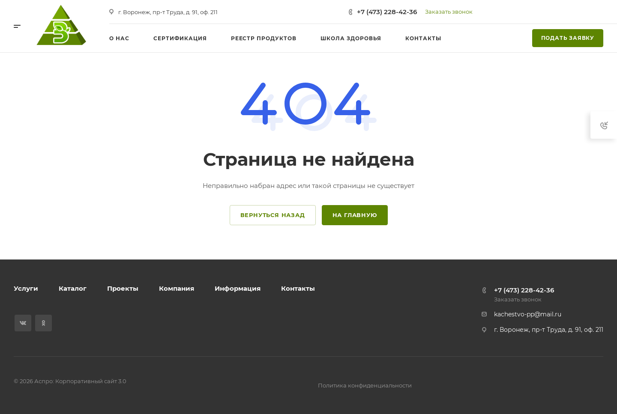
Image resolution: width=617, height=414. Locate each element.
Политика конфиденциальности (365, 385)
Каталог (73, 288)
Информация (238, 288)
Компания (176, 288)
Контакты (298, 288)
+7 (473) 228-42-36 (387, 12)
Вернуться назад (272, 214)
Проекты (122, 288)
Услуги (26, 288)
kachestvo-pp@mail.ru (527, 314)
